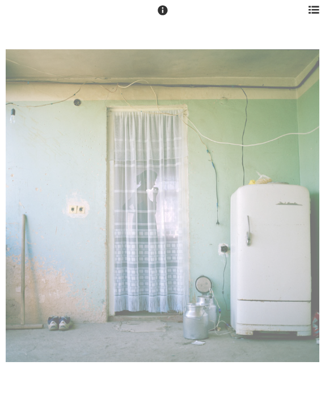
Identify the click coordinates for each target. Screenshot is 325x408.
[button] (162, 15)
